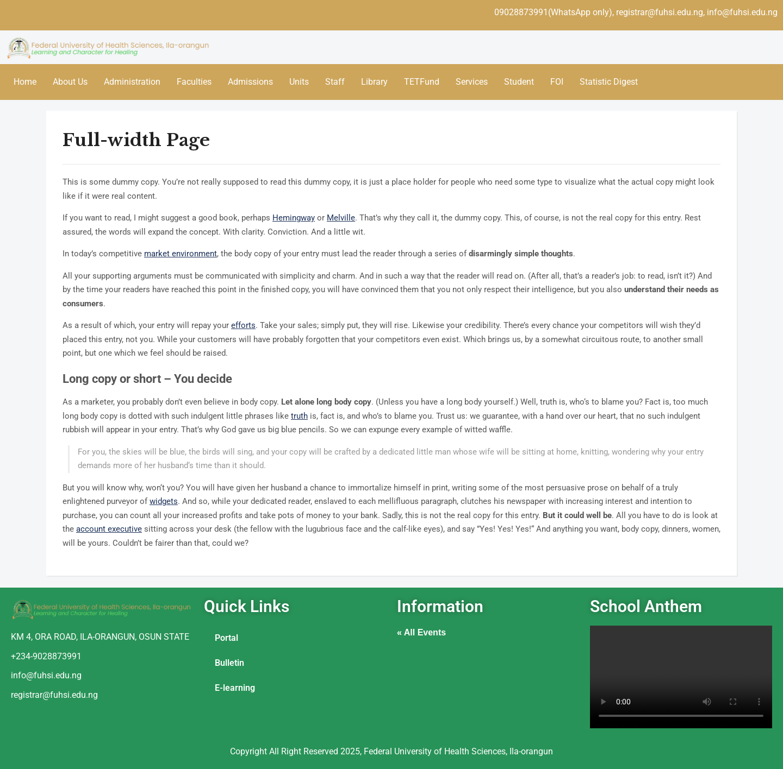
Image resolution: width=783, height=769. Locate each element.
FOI (556, 82)
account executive (109, 529)
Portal (226, 638)
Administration (132, 82)
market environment (180, 254)
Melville (341, 218)
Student (519, 82)
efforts (243, 325)
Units (299, 82)
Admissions (250, 82)
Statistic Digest (609, 82)
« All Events (421, 632)
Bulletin (229, 663)
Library (374, 82)
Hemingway (293, 218)
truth (299, 416)
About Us (70, 82)
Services (472, 82)
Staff (335, 82)
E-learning (235, 688)
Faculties (194, 82)
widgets (164, 501)
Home (25, 82)
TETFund (421, 82)
